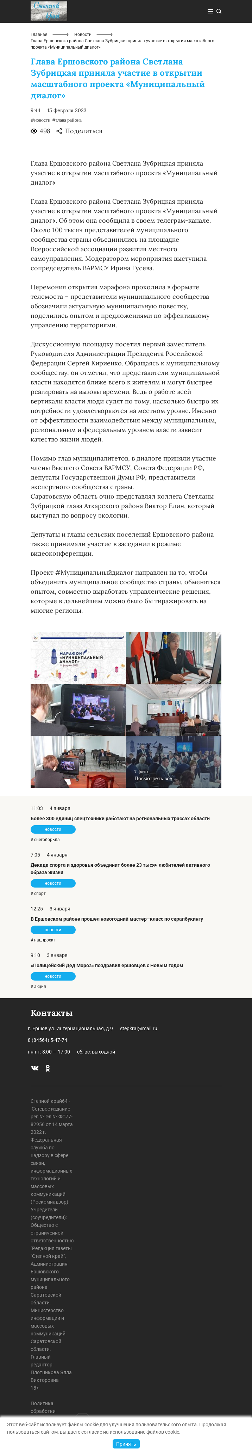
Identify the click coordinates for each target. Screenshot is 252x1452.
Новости (83, 34)
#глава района (67, 120)
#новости (41, 120)
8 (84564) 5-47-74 (47, 1040)
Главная (39, 34)
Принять (126, 1444)
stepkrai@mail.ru (138, 1028)
